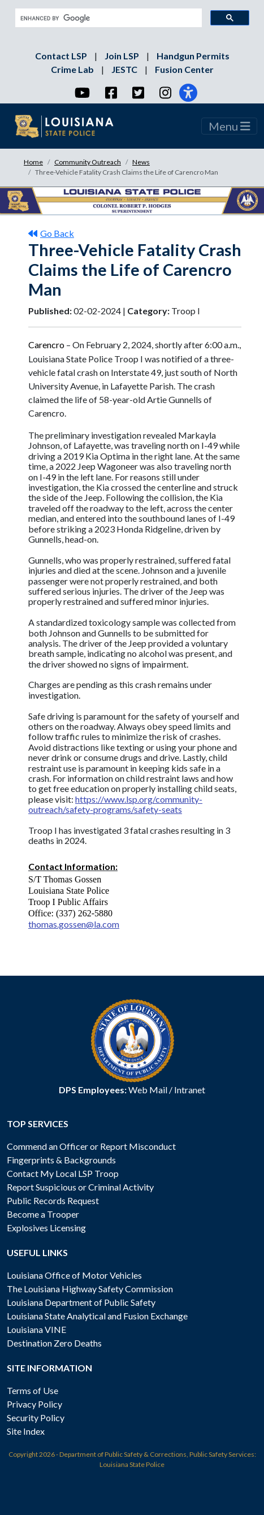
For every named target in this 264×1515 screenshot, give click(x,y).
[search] (107, 18)
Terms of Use (32, 1390)
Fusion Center (184, 69)
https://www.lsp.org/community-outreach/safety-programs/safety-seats (115, 804)
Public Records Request (53, 1200)
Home (33, 162)
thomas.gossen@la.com (73, 924)
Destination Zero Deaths (54, 1342)
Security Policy (35, 1417)
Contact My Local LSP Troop (63, 1173)
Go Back (51, 233)
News (141, 162)
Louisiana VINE (36, 1329)
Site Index (26, 1431)
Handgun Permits (193, 55)
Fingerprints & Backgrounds (61, 1159)
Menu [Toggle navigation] (229, 126)
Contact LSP (62, 55)
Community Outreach (87, 162)
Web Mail (147, 1089)
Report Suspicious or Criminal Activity (80, 1186)
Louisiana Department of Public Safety (81, 1302)
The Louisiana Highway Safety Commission (90, 1288)
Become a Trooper (43, 1214)
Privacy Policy (34, 1404)
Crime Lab (73, 69)
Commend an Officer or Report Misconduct (91, 1146)
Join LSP (123, 55)
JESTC (125, 69)
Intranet (189, 1089)
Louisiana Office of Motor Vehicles (74, 1275)
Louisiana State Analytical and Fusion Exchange (97, 1315)
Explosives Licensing (46, 1227)
